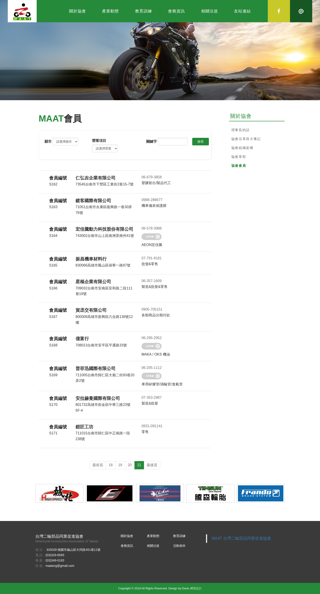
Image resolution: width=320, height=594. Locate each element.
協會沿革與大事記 (246, 139)
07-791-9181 (152, 258)
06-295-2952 (152, 338)
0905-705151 (152, 309)
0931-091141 (152, 426)
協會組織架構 (242, 148)
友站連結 (242, 11)
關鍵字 (151, 141)
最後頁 (152, 465)
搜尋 (200, 141)
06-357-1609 (152, 281)
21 (139, 465)
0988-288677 (152, 200)
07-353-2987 (152, 397)
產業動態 (110, 11)
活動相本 (179, 545)
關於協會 (77, 11)
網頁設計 (196, 588)
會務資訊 (176, 11)
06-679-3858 (152, 177)
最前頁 (97, 465)
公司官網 (150, 237)
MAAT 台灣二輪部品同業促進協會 (241, 538)
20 (130, 465)
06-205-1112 (152, 368)
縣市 (48, 141)
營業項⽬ (99, 140)
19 (120, 465)
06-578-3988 (152, 228)
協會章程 (238, 157)
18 (111, 465)
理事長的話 (240, 130)
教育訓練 (143, 11)
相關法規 (209, 11)
